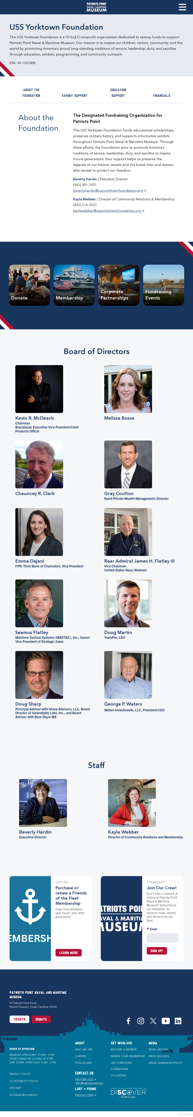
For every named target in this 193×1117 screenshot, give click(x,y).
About (80, 1043)
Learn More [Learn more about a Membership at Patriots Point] (68, 953)
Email (153, 929)
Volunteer (118, 1075)
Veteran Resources (23, 1095)
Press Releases (159, 1056)
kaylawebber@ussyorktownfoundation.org (108, 211)
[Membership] (74, 285)
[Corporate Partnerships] (118, 285)
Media (153, 1043)
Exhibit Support (75, 96)
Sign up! (157, 951)
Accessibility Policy (24, 1081)
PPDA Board (83, 1063)
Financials (161, 96)
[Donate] (29, 285)
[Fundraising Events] (163, 285)
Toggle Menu (182, 7)
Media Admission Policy (165, 1063)
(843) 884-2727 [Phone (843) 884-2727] (85, 1079)
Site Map (15, 1088)
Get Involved (121, 1043)
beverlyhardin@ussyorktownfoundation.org (109, 190)
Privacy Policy (20, 1074)
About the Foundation (31, 93)
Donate (41, 1020)
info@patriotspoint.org (89, 1083)
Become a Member (124, 1049)
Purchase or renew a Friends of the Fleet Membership (71, 895)
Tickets (19, 1020)
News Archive (158, 1049)
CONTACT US (84, 1073)
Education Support (118, 93)
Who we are (83, 1049)
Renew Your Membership (128, 1056)
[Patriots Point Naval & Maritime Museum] (97, 7)
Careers (80, 1056)
